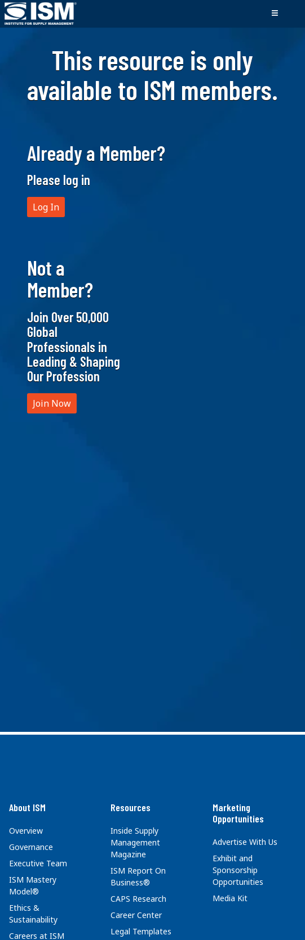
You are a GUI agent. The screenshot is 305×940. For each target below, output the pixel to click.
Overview (26, 830)
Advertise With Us (245, 841)
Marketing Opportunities (238, 813)
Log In (46, 207)
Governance (31, 847)
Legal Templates (140, 931)
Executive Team (38, 863)
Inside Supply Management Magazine (135, 842)
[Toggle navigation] (274, 13)
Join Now (52, 403)
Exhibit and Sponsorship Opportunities (238, 870)
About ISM (27, 807)
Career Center (136, 915)
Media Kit (230, 898)
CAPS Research (138, 898)
